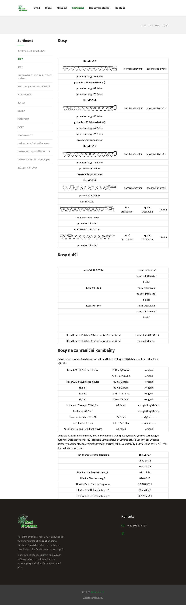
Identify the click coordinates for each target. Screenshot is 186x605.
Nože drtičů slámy (27, 168)
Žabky (21, 127)
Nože (20, 67)
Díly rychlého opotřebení (31, 51)
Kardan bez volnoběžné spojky (34, 151)
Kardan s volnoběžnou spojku (34, 159)
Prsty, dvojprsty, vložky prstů (34, 86)
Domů (144, 26)
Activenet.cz (97, 592)
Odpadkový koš (25, 135)
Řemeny (21, 103)
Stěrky (21, 111)
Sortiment (155, 26)
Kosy (20, 59)
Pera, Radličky (25, 95)
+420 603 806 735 (137, 525)
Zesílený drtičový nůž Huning (33, 143)
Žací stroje (23, 119)
